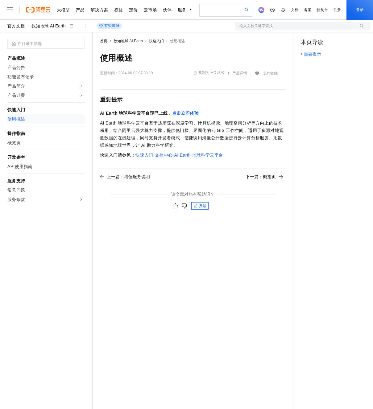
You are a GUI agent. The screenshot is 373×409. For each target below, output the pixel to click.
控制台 (322, 10)
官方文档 (16, 25)
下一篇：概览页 (264, 176)
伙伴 (167, 9)
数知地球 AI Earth (48, 25)
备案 (307, 10)
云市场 (150, 9)
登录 (359, 10)
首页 (103, 41)
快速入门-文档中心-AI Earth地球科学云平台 (179, 155)
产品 (80, 9)
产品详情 (239, 73)
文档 (294, 10)
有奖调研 (109, 25)
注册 (337, 10)
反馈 (199, 206)
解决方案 (99, 9)
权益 (118, 9)
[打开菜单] (10, 10)
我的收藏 (270, 73)
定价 (133, 9)
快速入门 (156, 41)
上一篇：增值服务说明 (125, 176)
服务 (182, 9)
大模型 (63, 9)
